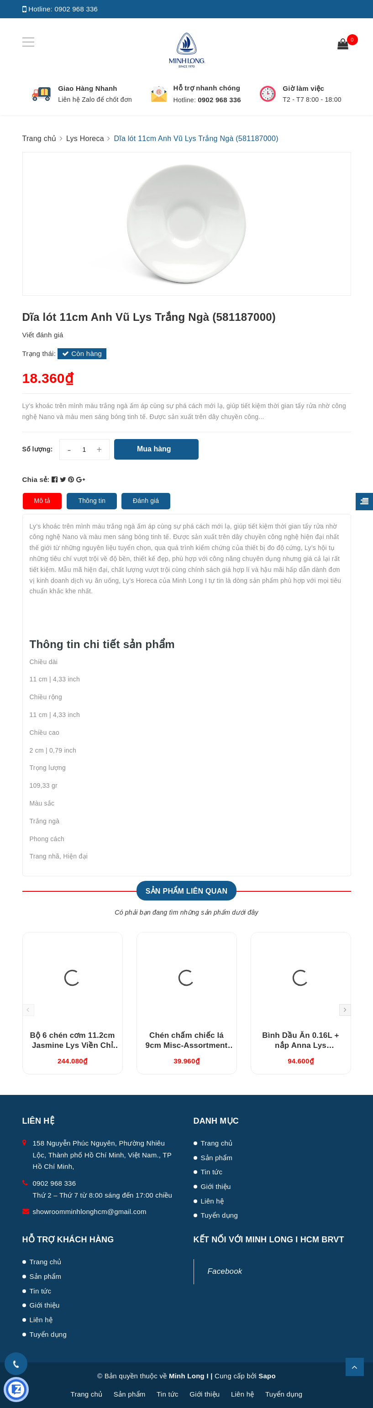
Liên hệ (212, 1201)
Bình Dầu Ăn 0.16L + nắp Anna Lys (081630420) (300, 1045)
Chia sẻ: (36, 479)
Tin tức (212, 1172)
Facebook (225, 1271)
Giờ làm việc (303, 88)
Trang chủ (217, 1143)
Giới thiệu (216, 1186)
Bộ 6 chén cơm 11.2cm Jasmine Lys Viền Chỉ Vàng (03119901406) (72, 1045)
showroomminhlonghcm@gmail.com (90, 1211)
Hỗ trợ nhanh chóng (207, 88)
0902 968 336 (76, 9)
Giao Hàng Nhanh (87, 88)
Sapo (267, 1376)
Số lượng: (37, 449)
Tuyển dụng (219, 1215)
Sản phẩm (217, 1158)
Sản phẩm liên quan (187, 891)
